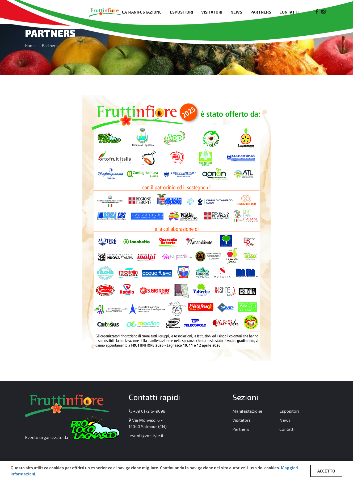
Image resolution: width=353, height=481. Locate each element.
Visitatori (211, 12)
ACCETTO (326, 471)
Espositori (181, 12)
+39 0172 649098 (147, 410)
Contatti (289, 12)
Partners (260, 12)
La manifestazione (142, 12)
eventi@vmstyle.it (146, 435)
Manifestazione (247, 410)
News (236, 12)
